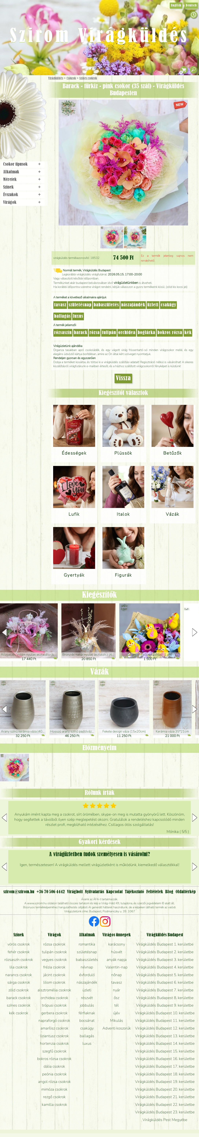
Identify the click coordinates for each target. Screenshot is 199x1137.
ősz (116, 997)
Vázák (99, 672)
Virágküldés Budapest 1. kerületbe (165, 944)
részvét (87, 997)
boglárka (146, 333)
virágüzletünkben (126, 282)
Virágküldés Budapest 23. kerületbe (165, 1112)
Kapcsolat (114, 892)
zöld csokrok (18, 990)
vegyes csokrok (54, 959)
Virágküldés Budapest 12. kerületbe (165, 1028)
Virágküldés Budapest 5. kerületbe (165, 974)
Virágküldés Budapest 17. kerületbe (165, 1066)
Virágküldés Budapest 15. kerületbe (165, 1051)
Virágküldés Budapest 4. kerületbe (165, 967)
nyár (116, 990)
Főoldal (10, 84)
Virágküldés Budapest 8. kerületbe (165, 997)
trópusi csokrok (54, 1005)
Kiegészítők (99, 595)
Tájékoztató (134, 892)
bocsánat (87, 1020)
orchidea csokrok (54, 997)
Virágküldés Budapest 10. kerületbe (165, 1013)
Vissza (123, 378)
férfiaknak (87, 1013)
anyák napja (117, 959)
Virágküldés (55, 78)
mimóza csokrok (54, 1089)
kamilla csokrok (54, 1104)
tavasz (60, 305)
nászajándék (133, 305)
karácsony (116, 944)
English (176, 5)
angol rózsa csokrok (54, 1081)
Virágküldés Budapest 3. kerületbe (165, 959)
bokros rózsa (169, 333)
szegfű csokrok (54, 1051)
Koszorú (28, 126)
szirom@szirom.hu (18, 892)
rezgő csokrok (54, 1096)
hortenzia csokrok (54, 1043)
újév (116, 1013)
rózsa (94, 333)
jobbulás (87, 1005)
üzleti (153, 305)
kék (187, 333)
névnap (87, 967)
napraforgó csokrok (54, 1020)
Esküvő (32, 115)
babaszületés (106, 305)
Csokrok (71, 78)
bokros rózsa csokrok (54, 1058)
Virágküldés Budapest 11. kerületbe (165, 1020)
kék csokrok (18, 1013)
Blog (169, 892)
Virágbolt (22, 136)
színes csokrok (18, 1005)
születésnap (80, 305)
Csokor (26, 96)
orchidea (126, 333)
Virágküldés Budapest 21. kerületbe (165, 1096)
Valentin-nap (117, 967)
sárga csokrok (18, 982)
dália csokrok (54, 1066)
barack (80, 333)
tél (116, 1005)
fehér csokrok (19, 951)
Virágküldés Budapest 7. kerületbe (165, 990)
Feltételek (154, 892)
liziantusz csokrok (54, 1035)
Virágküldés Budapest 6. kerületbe (165, 982)
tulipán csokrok (54, 951)
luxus (78, 316)
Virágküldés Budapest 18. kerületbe (165, 1074)
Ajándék (18, 87)
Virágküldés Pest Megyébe (165, 1119)
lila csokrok (19, 967)
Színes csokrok (88, 78)
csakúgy (168, 305)
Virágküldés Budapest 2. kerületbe (165, 951)
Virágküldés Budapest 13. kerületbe (165, 1035)
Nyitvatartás (94, 892)
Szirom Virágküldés (99, 37)
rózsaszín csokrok (18, 959)
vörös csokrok (19, 944)
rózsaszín (63, 333)
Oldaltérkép (186, 892)
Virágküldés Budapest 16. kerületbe (165, 1058)
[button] (194, 632)
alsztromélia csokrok (54, 990)
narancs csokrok (18, 974)
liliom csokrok (54, 982)
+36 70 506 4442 (50, 892)
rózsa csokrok (54, 944)
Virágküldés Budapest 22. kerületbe (165, 1104)
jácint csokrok (54, 974)
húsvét (116, 951)
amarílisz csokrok (54, 1028)
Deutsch (191, 5)
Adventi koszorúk (116, 1028)
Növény (31, 105)
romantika (87, 944)
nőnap (116, 974)
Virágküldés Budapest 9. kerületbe (165, 1005)
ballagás (62, 316)
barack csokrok (18, 997)
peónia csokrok (54, 1074)
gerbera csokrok (54, 1013)
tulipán (109, 333)
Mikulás (116, 1020)
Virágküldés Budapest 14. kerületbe (165, 1043)
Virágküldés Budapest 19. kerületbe (165, 1081)
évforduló (87, 974)
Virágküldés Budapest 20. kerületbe (165, 1089)
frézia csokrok (54, 967)
